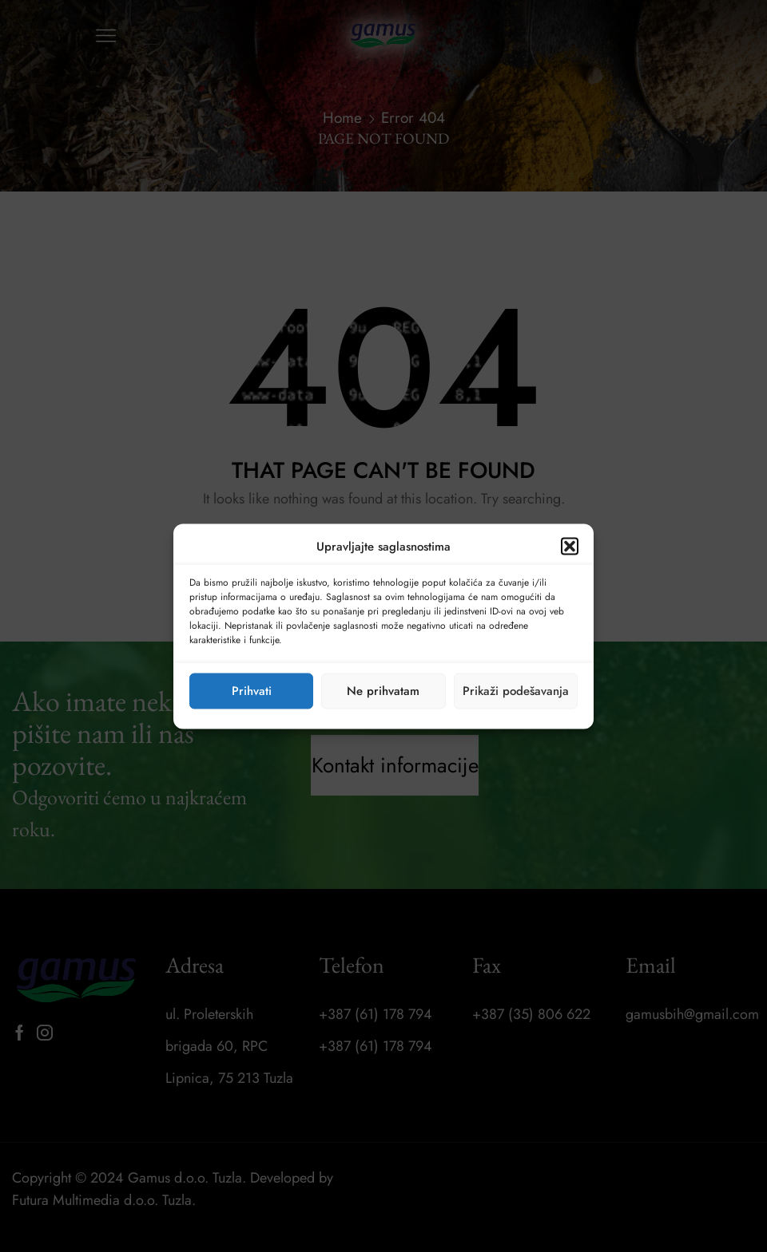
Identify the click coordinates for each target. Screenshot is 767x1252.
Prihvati (252, 691)
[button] (570, 546)
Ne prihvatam (383, 691)
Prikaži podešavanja (516, 691)
